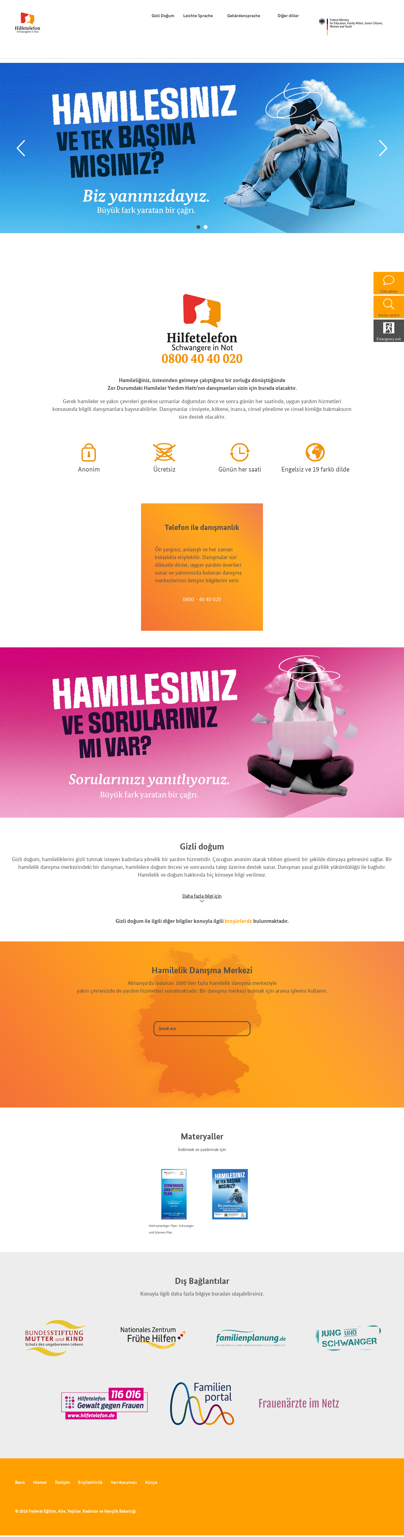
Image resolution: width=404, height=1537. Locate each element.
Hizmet (40, 1482)
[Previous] (21, 148)
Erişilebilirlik (90, 1482)
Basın (20, 1482)
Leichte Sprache (198, 15)
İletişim (62, 1482)
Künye (151, 1482)
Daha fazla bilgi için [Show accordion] (202, 896)
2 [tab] (205, 227)
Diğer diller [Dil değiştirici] (289, 15)
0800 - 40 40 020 (202, 599)
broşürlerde (238, 921)
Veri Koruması (124, 1482)
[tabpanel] (202, 148)
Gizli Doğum (163, 15)
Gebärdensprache (243, 15)
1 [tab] (198, 227)
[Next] (383, 148)
